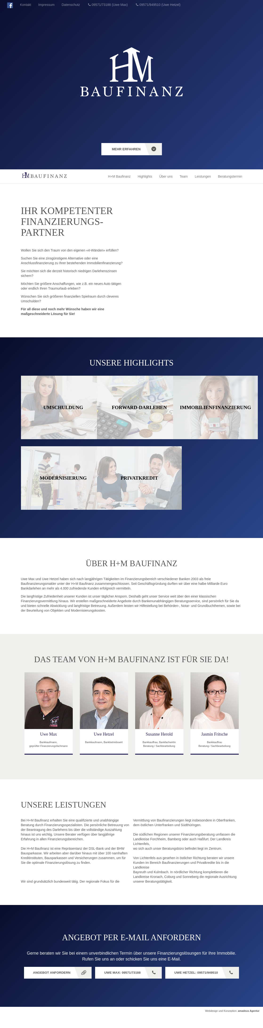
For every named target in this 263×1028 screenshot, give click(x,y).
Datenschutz (71, 5)
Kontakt (25, 5)
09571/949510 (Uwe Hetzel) (159, 5)
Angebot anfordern (90, 973)
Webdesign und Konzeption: (232, 1023)
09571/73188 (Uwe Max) (110, 5)
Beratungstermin (230, 176)
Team (184, 176)
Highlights (145, 176)
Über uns (166, 176)
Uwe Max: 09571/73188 (163, 973)
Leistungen (203, 176)
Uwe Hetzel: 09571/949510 (128, 985)
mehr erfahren (126, 149)
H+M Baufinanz (119, 176)
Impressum (46, 5)
